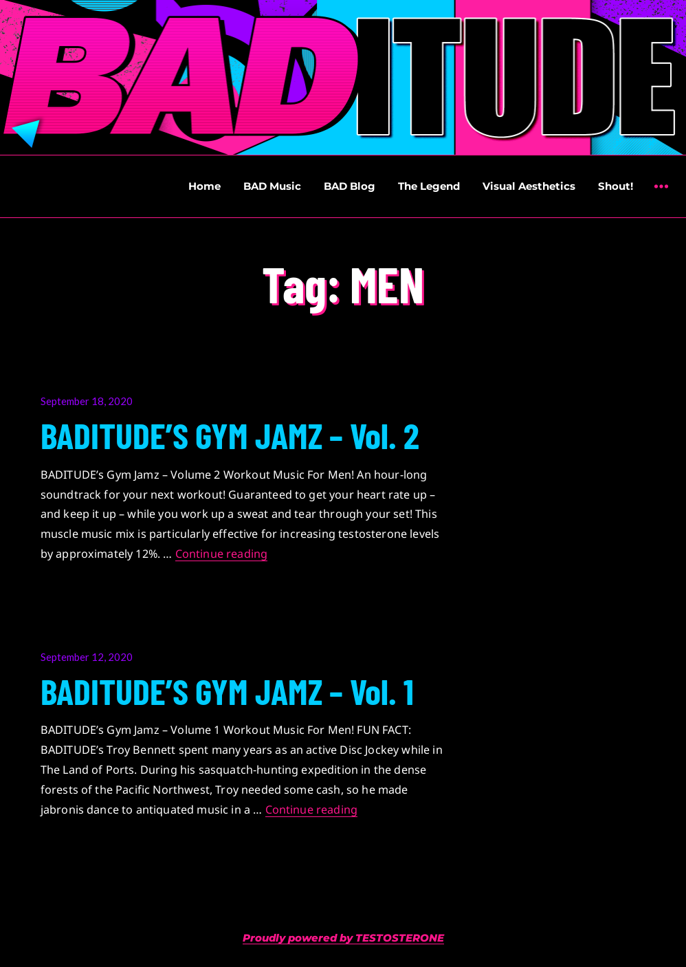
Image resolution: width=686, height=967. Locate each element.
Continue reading (221, 553)
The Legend (429, 186)
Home (204, 186)
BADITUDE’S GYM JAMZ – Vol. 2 (230, 434)
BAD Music (272, 186)
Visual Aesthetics (529, 186)
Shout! (615, 186)
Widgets (661, 196)
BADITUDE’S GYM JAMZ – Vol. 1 (227, 690)
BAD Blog (349, 186)
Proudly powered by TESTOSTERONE (343, 937)
